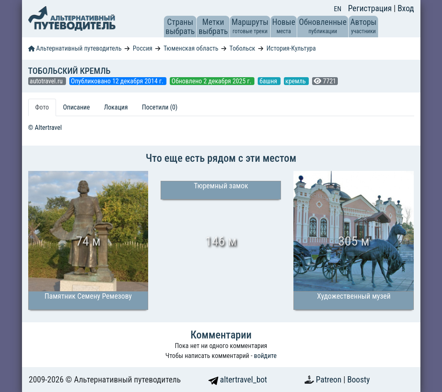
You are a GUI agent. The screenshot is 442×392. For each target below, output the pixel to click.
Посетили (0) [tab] (160, 107)
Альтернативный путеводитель (75, 48)
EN (338, 9)
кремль (297, 81)
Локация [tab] (116, 107)
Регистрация (370, 8)
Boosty (358, 380)
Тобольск (242, 48)
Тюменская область (191, 48)
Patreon (329, 380)
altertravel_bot (237, 380)
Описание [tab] (76, 107)
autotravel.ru (47, 81)
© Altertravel (45, 127)
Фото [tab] (42, 107)
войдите (265, 356)
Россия (142, 48)
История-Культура (291, 48)
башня (268, 81)
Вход (406, 8)
